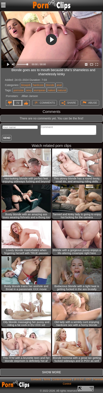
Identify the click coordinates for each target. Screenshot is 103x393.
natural (62, 90)
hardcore (38, 85)
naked (51, 90)
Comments (47, 102)
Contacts (36, 379)
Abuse (92, 102)
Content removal (61, 379)
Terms (46, 379)
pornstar (18, 90)
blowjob (26, 85)
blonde (50, 85)
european (39, 90)
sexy (29, 90)
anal (59, 85)
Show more (51, 372)
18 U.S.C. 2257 (82, 379)
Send (6, 137)
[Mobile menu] (3, 5)
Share (71, 102)
